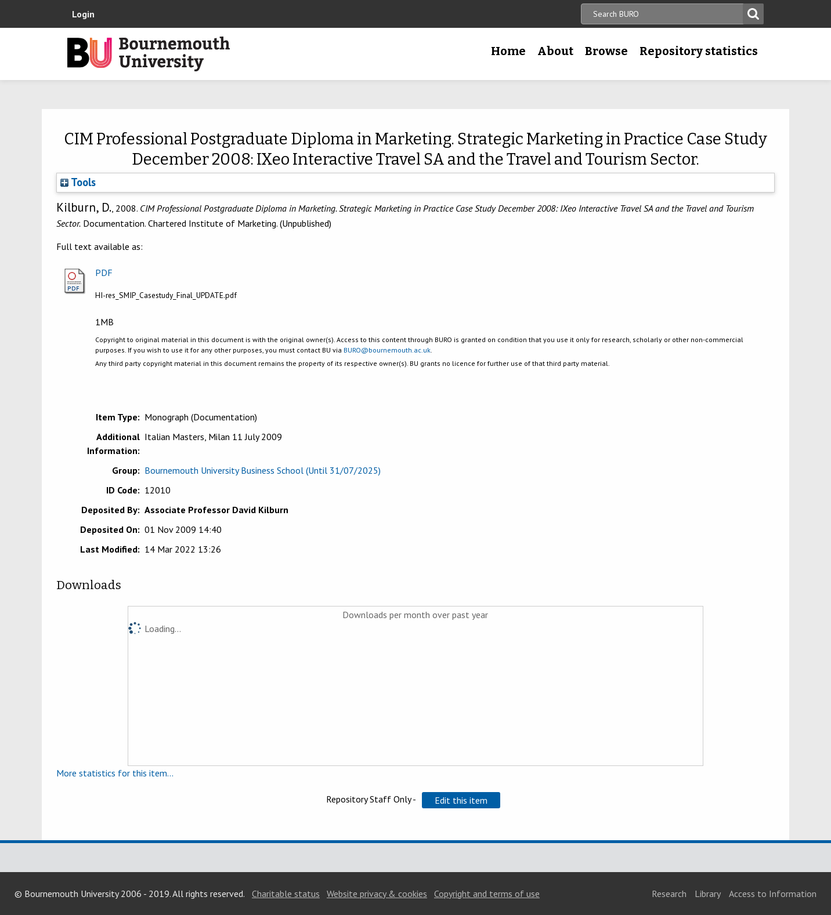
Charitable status (286, 893)
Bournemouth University (148, 54)
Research (669, 893)
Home (508, 51)
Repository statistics (698, 51)
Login (83, 14)
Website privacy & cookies (377, 893)
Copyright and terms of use (487, 893)
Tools (78, 182)
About (555, 51)
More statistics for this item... (115, 773)
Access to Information (772, 893)
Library (708, 893)
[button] (461, 800)
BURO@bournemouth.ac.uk (387, 350)
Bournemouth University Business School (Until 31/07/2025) (262, 470)
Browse (606, 51)
